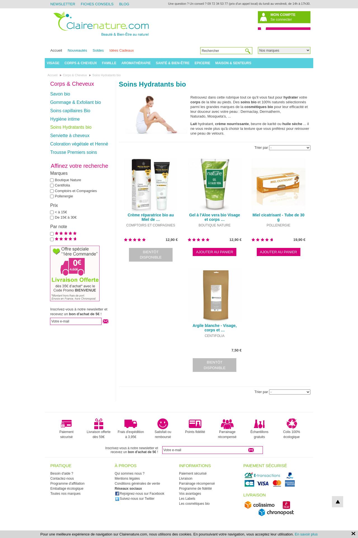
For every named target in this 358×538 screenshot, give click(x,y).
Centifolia (62, 185)
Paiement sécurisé (66, 428)
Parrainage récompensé (227, 428)
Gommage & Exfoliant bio (75, 102)
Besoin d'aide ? (61, 473)
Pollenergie (64, 196)
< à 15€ (61, 212)
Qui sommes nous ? (130, 473)
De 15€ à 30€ (66, 217)
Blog (124, 4)
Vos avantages (190, 494)
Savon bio (60, 94)
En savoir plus (306, 534)
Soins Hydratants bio (70, 127)
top (337, 501)
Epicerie (202, 63)
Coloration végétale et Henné (79, 144)
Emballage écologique (66, 489)
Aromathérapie (136, 63)
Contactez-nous (62, 478)
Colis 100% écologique (291, 428)
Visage (53, 63)
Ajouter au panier (214, 252)
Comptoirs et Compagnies (76, 191)
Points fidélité (195, 426)
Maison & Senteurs (233, 63)
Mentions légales (127, 478)
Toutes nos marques (65, 494)
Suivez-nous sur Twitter (135, 499)
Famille (109, 63)
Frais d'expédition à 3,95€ (131, 428)
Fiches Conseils (97, 4)
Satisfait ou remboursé (163, 428)
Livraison (185, 478)
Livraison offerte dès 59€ (98, 428)
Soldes (98, 50)
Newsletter (62, 4)
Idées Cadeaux (121, 50)
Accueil (56, 50)
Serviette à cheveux (70, 135)
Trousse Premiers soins (73, 152)
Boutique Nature (68, 180)
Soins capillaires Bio (70, 110)
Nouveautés (77, 50)
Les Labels (187, 499)
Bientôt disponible (151, 255)
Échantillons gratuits (259, 428)
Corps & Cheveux (81, 63)
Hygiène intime (65, 119)
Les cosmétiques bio (194, 504)
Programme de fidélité (195, 489)
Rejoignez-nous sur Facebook (139, 494)
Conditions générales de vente (137, 484)
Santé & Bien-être (173, 63)
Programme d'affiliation (67, 484)
